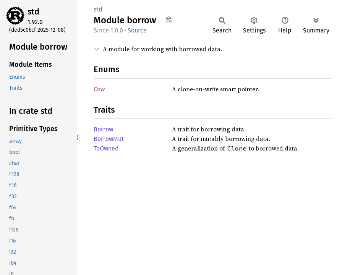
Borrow (103, 129)
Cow (99, 89)
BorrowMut (109, 138)
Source (137, 30)
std (33, 11)
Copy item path (168, 19)
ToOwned (106, 148)
